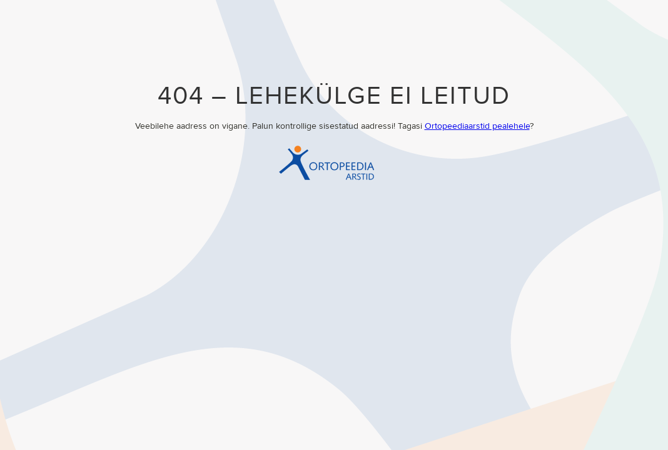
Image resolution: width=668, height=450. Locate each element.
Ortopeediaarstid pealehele (477, 126)
